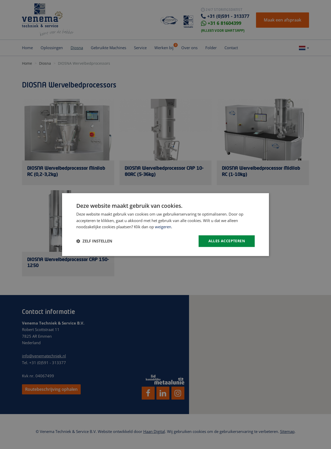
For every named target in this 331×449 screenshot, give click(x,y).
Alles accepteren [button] (226, 240)
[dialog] (165, 224)
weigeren (163, 227)
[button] (94, 241)
